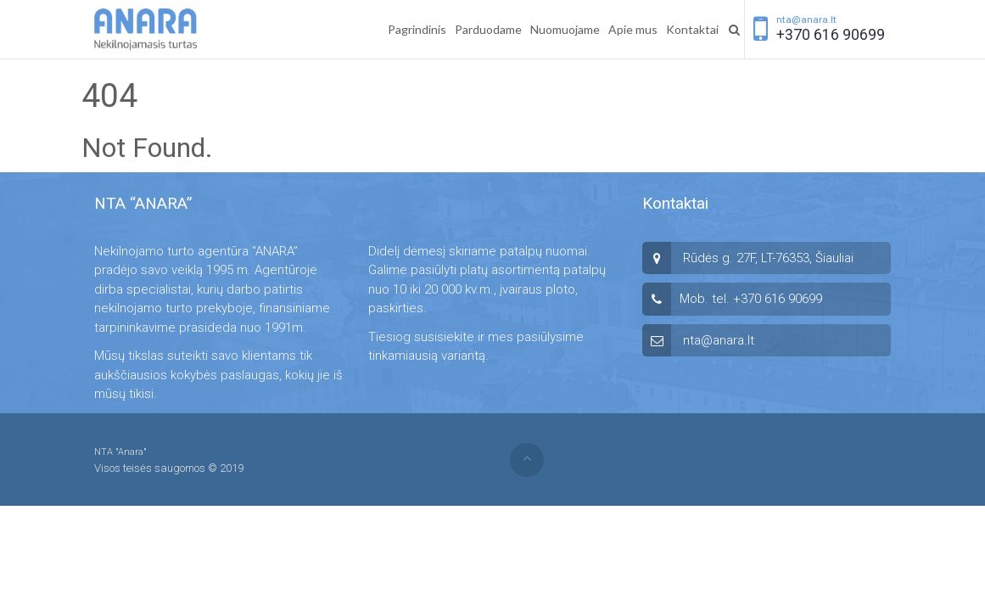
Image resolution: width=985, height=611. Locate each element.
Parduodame (488, 29)
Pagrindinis (417, 29)
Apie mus (633, 29)
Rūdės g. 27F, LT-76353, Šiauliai (768, 258)
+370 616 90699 (830, 34)
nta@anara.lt (806, 19)
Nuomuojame (565, 29)
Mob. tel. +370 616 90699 (751, 298)
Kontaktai (692, 29)
